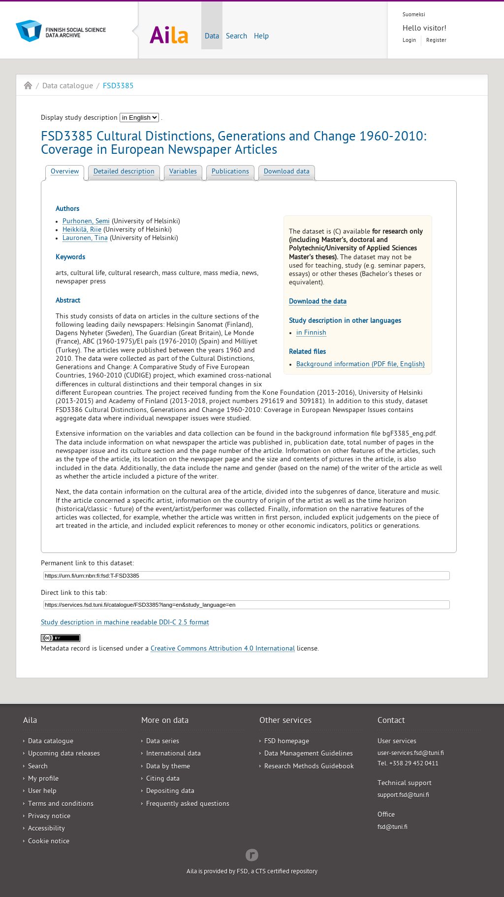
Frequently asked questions (187, 804)
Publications (230, 172)
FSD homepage (286, 742)
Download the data (317, 302)
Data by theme (168, 767)
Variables (183, 172)
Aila (28, 85)
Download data (287, 172)
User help (42, 792)
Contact (391, 721)
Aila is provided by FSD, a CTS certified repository (252, 872)
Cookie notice (48, 842)
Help (261, 37)
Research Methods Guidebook (309, 767)
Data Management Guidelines (308, 754)
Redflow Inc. (252, 854)
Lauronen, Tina (85, 239)
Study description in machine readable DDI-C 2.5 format (125, 623)
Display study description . (101, 118)
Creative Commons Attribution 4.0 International (223, 649)
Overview (65, 172)
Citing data (163, 779)
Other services (285, 721)
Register (436, 40)
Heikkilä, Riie (82, 230)
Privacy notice (49, 817)
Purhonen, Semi (86, 222)
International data (173, 754)
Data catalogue (67, 86)
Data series (162, 742)
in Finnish (311, 333)
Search (236, 37)
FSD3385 (118, 86)
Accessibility (46, 829)
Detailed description (124, 172)
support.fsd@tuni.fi (403, 795)
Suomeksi (414, 15)
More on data (165, 721)
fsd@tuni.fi (393, 827)
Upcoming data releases (64, 754)
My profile (43, 779)
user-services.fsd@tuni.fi (411, 754)
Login (409, 40)
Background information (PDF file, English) (360, 365)
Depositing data (170, 792)
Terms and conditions (61, 804)
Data (212, 37)
